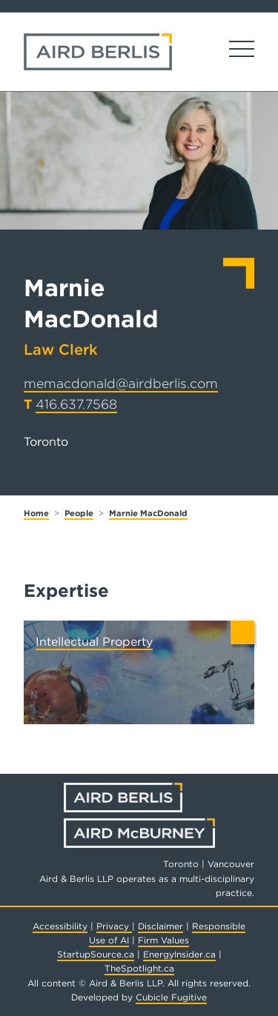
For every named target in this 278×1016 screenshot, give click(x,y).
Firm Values (163, 940)
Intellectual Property (94, 642)
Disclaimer (160, 926)
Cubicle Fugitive (171, 997)
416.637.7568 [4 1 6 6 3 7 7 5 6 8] (76, 404)
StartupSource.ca (95, 954)
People (78, 513)
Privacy (114, 926)
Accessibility (60, 926)
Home (36, 513)
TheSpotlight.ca (139, 968)
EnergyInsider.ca (179, 954)
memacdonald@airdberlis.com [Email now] (121, 383)
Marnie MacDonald (148, 513)
